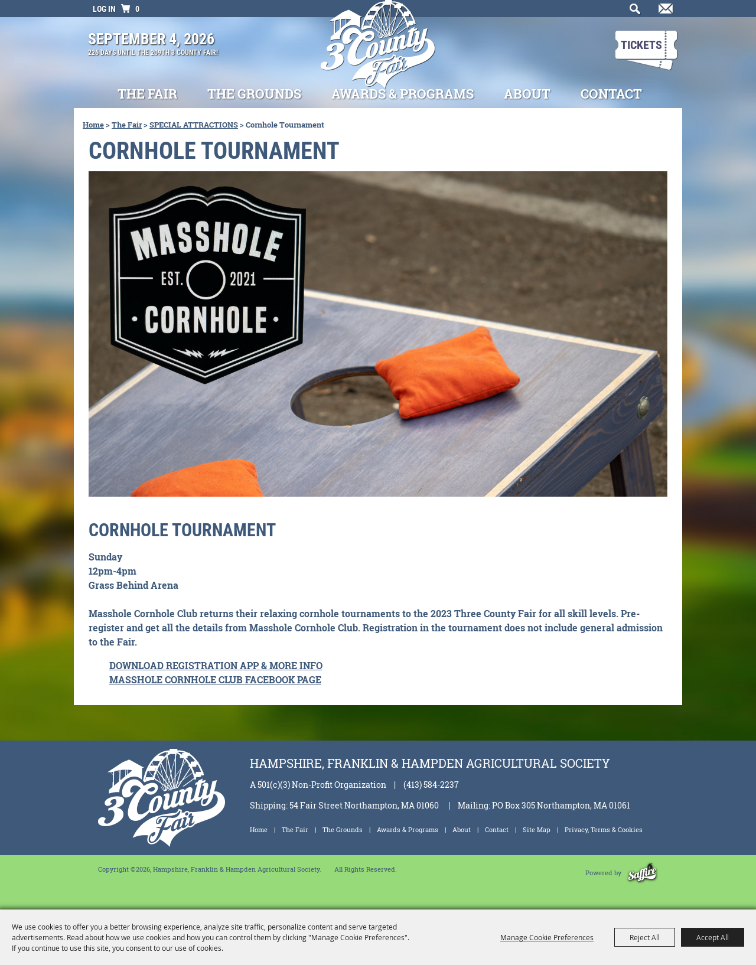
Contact (611, 93)
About (527, 93)
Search (632, 12)
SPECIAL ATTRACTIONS (193, 124)
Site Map (536, 829)
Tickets (641, 45)
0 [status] (137, 9)
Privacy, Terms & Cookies (604, 829)
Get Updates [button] (663, 12)
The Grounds (254, 93)
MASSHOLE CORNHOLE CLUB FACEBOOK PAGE (215, 679)
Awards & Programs (402, 93)
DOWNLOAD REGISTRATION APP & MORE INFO (215, 665)
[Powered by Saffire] (642, 872)
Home (93, 124)
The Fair (147, 93)
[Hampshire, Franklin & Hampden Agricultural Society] (378, 52)
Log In (104, 9)
